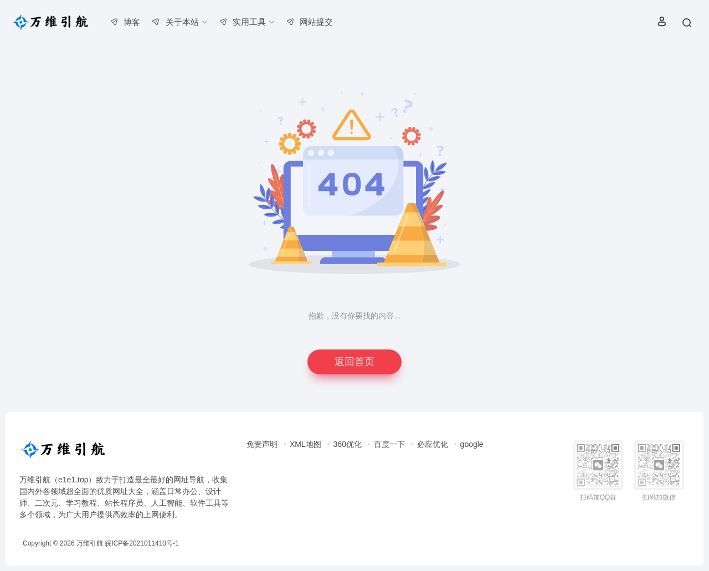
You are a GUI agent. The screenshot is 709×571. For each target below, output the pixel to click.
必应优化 (432, 444)
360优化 (347, 444)
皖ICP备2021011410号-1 (141, 543)
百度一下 (389, 444)
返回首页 (354, 361)
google (472, 444)
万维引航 (89, 543)
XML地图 (305, 444)
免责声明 (262, 444)
